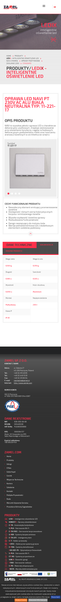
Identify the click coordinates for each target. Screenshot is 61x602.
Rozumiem (56, 597)
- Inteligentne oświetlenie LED (22, 58)
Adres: (7, 368)
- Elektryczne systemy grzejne (24, 544)
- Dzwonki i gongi (18, 560)
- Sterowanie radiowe (20, 563)
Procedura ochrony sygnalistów (19, 507)
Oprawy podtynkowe (30, 61)
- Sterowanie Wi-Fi (19, 528)
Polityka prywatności (15, 495)
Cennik (9, 476)
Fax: (6, 378)
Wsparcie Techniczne (15, 480)
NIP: (6, 422)
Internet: (8, 383)
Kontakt (10, 491)
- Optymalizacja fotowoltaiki (25, 550)
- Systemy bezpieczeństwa (22, 535)
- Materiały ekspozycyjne (21, 566)
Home (9, 456)
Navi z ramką (12, 61)
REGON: (7, 424)
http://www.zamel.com (23, 383)
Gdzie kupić (11, 472)
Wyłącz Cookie (21, 600)
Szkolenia (10, 487)
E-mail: (7, 380)
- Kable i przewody (18, 541)
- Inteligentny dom (20, 538)
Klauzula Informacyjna (38, 600)
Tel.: (6, 373)
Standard (27, 63)
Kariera (9, 483)
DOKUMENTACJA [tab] (46, 245)
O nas (9, 468)
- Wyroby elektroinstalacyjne (23, 569)
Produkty (10, 460)
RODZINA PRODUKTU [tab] (14, 251)
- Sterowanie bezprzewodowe (25, 531)
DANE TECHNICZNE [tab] (19, 245)
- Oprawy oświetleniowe (22, 522)
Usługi (9, 464)
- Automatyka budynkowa (21, 525)
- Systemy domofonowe (21, 547)
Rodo (9, 499)
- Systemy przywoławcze (22, 556)
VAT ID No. (8, 427)
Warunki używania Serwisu (17, 503)
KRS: (6, 432)
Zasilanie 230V (12, 63)
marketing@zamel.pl (22, 380)
